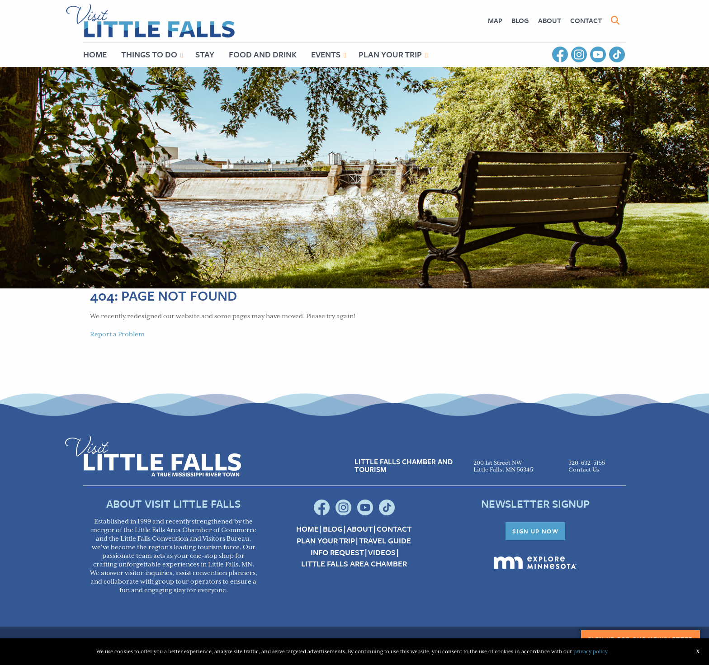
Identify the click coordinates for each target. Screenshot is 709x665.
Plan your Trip (326, 541)
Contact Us (583, 470)
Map (495, 20)
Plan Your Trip (390, 54)
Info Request (337, 552)
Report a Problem (117, 334)
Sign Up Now (535, 531)
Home (95, 54)
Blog (520, 20)
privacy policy (590, 652)
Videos (382, 552)
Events (325, 54)
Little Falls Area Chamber (354, 564)
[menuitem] (495, 21)
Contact (586, 20)
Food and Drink (263, 54)
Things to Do (149, 54)
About (549, 20)
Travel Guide (385, 541)
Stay (204, 54)
